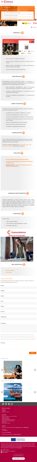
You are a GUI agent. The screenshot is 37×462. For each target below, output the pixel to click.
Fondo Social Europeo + (23, 144)
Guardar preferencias (18, 455)
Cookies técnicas (5, 449)
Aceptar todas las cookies (18, 458)
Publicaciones (4, 421)
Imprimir (34, 27)
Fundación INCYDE (5, 411)
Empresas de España (5, 418)
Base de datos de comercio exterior (8, 420)
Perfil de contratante (5, 417)
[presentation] (10, 346)
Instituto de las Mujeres (7, 146)
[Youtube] (12, 404)
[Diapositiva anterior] (2, 370)
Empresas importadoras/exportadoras (8, 419)
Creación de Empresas (8, 4)
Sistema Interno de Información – (11, 434)
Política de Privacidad (31, 339)
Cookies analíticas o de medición (8, 451)
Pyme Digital (9, 272)
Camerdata (4, 410)
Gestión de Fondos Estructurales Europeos (9, 416)
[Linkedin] (6, 404)
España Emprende (10, 270)
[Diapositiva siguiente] (35, 370)
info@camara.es (17, 339)
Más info (19, 447)
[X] (3, 404)
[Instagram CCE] (9, 404)
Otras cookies (5, 452)
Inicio (2, 4)
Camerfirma (4, 409)
